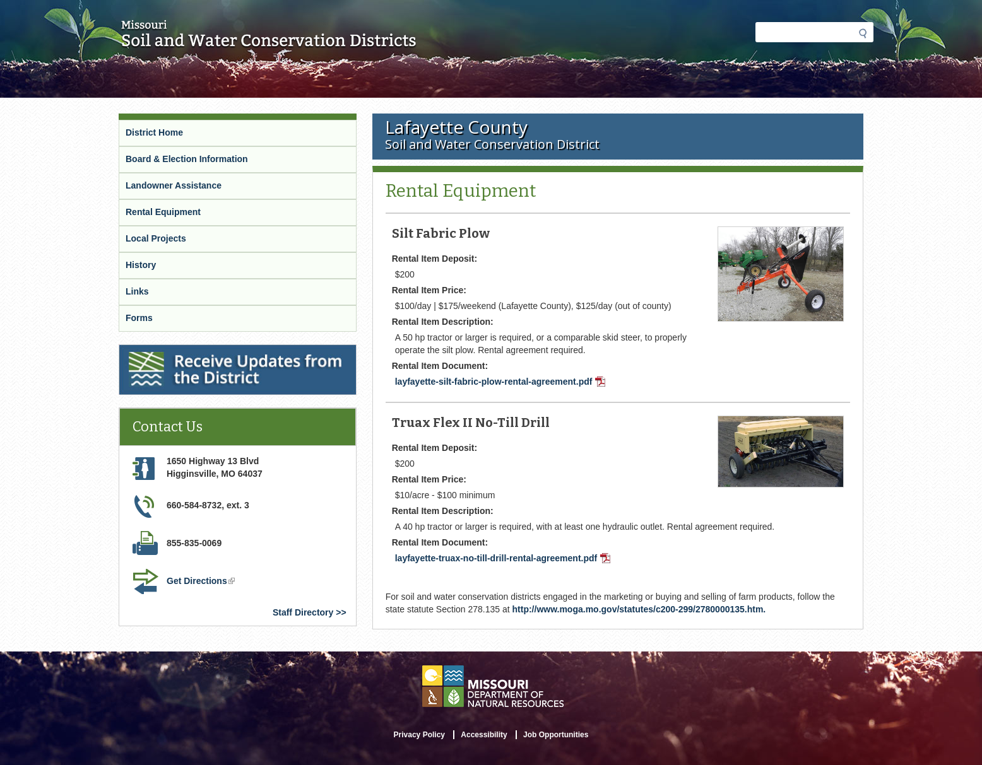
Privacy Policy (419, 734)
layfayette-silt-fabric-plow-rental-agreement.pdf (500, 382)
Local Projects (156, 238)
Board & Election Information (187, 159)
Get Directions (201, 581)
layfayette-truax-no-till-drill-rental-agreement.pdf (503, 558)
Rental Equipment (163, 212)
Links (137, 291)
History (141, 265)
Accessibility (484, 734)
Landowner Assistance (174, 185)
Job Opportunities (555, 734)
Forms (139, 318)
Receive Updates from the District (189, 350)
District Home (154, 132)
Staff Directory (303, 612)
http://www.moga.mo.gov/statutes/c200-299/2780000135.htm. (639, 609)
